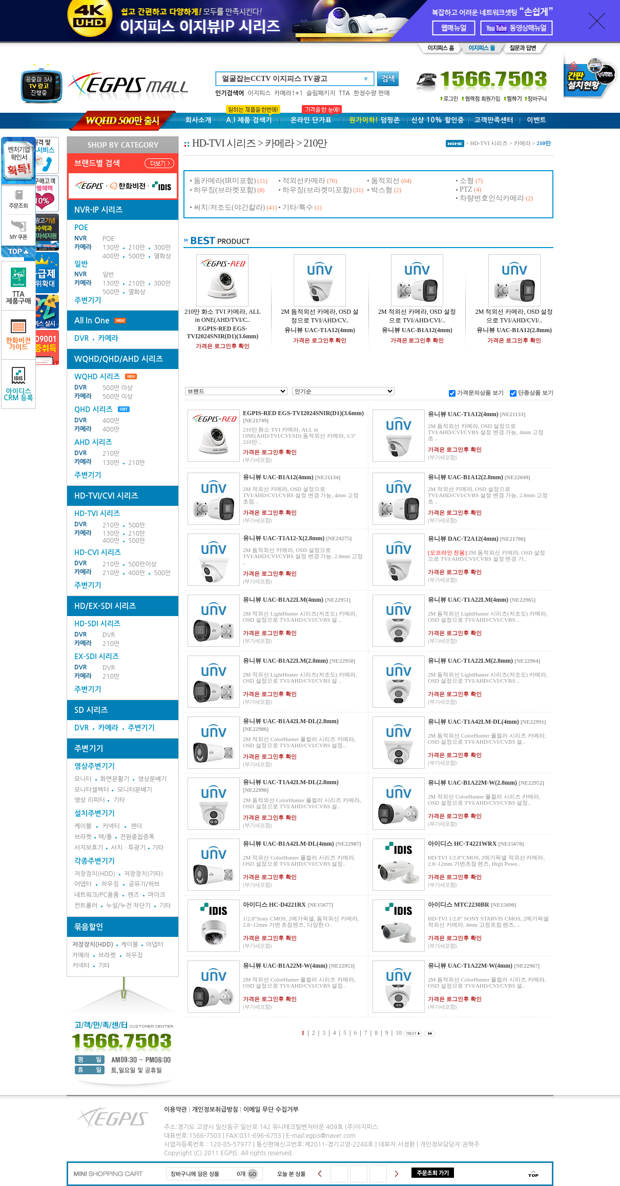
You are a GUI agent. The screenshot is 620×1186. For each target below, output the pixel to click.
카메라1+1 (288, 93)
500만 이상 (117, 388)
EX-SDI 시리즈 (96, 656)
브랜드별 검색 (97, 163)
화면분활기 (114, 779)
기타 (119, 800)
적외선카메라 (303, 181)
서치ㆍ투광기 (128, 848)
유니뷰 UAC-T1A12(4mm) (319, 330)
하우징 (110, 884)
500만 (136, 256)
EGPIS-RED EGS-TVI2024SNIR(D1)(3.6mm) (223, 332)
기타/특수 (297, 207)
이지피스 (259, 93)
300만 (162, 247)
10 (399, 1032)
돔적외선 (385, 181)
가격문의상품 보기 (480, 393)
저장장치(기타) (143, 874)
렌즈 (133, 895)
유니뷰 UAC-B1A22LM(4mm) (283, 599)
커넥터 (111, 826)
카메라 (83, 247)
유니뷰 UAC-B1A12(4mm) (417, 330)
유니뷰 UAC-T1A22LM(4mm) (468, 599)
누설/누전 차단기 (128, 906)
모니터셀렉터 (91, 790)
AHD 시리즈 (93, 442)
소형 (467, 181)
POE (108, 239)
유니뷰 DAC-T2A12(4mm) (463, 538)
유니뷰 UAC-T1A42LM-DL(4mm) (473, 721)
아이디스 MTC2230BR (458, 904)
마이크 (157, 895)
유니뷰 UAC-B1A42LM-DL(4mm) (288, 843)
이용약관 (175, 1110)
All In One (91, 320)
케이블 (83, 826)
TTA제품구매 (18, 286)
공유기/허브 (144, 884)
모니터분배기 (134, 790)
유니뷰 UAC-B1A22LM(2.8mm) (285, 660)
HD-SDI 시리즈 (97, 623)
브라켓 (83, 837)
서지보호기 (88, 848)
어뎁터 (83, 884)
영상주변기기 (94, 766)
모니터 (83, 779)
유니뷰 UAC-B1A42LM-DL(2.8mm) (291, 721)
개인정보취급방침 (215, 1110)
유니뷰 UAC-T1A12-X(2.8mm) (283, 538)
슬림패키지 (320, 93)
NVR (80, 238)
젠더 (136, 826)
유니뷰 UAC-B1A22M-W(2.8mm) (472, 782)
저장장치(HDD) (94, 874)
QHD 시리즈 (93, 409)
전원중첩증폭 (137, 837)
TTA (344, 93)
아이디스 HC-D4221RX (274, 904)
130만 (110, 247)
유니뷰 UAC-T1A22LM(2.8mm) (470, 660)
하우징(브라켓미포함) (317, 190)
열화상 (162, 256)
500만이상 (142, 564)
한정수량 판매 (372, 93)
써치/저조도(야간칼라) (229, 207)
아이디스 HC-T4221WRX (462, 843)
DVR (81, 338)
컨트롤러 (85, 906)
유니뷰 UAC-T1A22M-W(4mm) (470, 965)
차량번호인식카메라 (492, 198)
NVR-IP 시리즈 (98, 210)
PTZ (466, 189)
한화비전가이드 (18, 335)
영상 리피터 (89, 800)
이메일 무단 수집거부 (271, 1110)
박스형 (381, 190)
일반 (108, 275)
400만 (110, 256)
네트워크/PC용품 (96, 895)
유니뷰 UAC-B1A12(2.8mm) (514, 330)
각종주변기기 (94, 861)
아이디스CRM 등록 (18, 384)
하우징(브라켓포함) (225, 190)
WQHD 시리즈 (105, 376)
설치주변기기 (94, 813)
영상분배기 (152, 779)
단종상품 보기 (535, 393)
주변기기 (87, 300)
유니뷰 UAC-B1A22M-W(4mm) (285, 965)
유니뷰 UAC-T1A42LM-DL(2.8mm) (291, 782)
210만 (136, 247)
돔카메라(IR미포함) (225, 181)
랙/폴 (105, 837)
